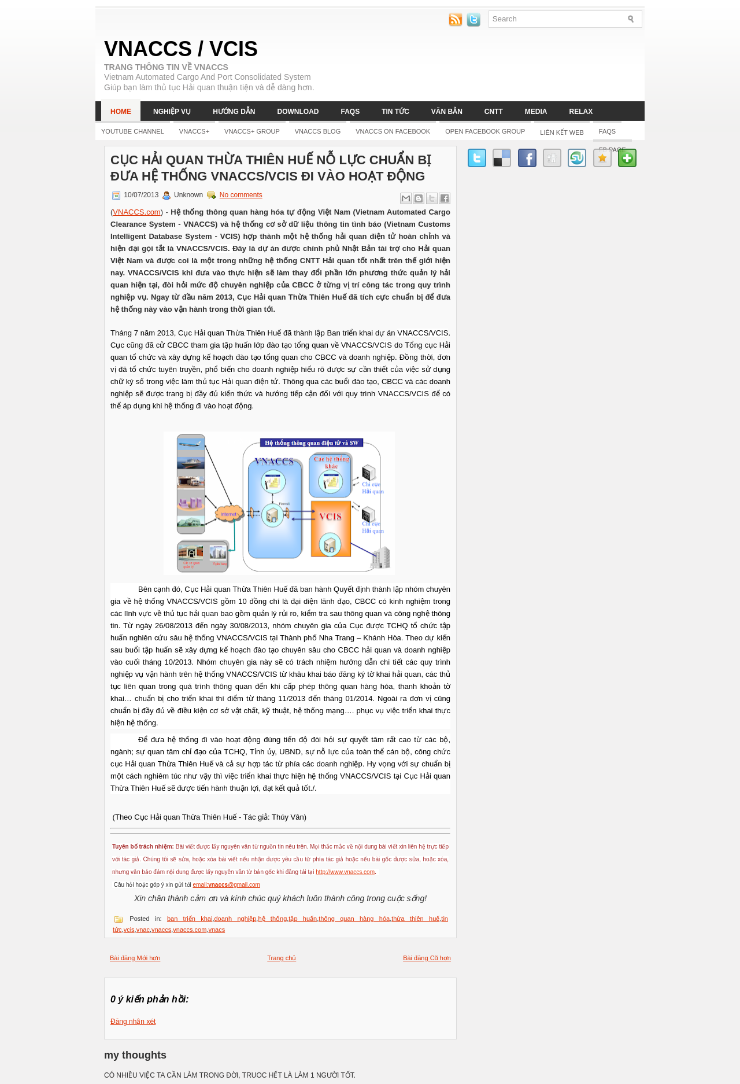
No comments (241, 195)
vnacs (216, 929)
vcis (129, 929)
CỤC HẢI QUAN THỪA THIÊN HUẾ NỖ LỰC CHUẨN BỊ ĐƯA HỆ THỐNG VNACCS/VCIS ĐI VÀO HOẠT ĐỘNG (270, 168)
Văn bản (446, 112)
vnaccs (161, 929)
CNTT (493, 112)
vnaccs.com (189, 929)
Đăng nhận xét (133, 1021)
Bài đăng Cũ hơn (427, 957)
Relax (581, 112)
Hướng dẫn (234, 112)
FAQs (350, 112)
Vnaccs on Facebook (393, 131)
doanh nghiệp (235, 918)
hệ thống (272, 918)
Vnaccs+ (194, 131)
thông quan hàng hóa (354, 918)
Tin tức (395, 112)
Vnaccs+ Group (252, 131)
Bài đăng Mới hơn (135, 957)
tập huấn (302, 918)
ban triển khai (190, 918)
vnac (143, 929)
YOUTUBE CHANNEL (132, 131)
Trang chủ (281, 957)
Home (120, 112)
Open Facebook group (485, 131)
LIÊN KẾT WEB (561, 132)
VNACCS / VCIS (181, 49)
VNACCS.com (136, 212)
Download (298, 112)
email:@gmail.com (226, 885)
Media (536, 112)
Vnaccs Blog (318, 131)
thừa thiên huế (415, 918)
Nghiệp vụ (172, 112)
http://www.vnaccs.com (345, 872)
